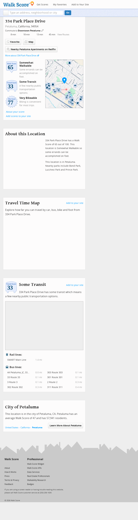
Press (7, 476)
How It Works (10, 472)
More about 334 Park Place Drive (20, 55)
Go (67, 12)
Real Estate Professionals (38, 476)
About (7, 468)
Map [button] (29, 41)
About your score (15, 112)
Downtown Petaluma (29, 30)
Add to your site (74, 203)
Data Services (33, 472)
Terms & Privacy (12, 480)
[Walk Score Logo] (18, 4)
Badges (30, 484)
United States (11, 427)
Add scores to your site (18, 116)
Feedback (9, 484)
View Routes (63, 34)
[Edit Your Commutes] (42, 30)
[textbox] (35, 12)
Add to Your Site (80, 4)
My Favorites (60, 4)
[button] (5, 12)
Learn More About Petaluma (65, 425)
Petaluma (11, 26)
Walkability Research (36, 480)
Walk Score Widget (35, 464)
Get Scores (42, 4)
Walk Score (12, 459)
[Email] (16, 464)
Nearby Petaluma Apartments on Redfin (31, 49)
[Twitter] (6, 464)
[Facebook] (11, 464)
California (25, 427)
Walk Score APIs (34, 468)
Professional (35, 459)
